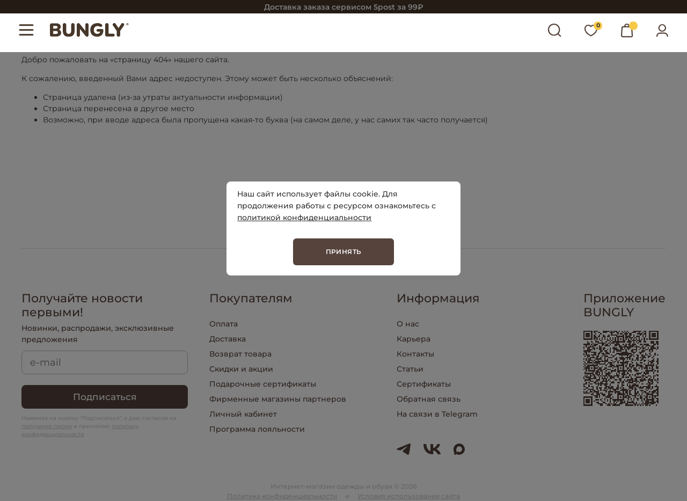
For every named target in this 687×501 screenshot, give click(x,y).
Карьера (413, 339)
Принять (344, 252)
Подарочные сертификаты (262, 384)
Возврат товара (240, 354)
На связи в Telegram (437, 414)
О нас (408, 324)
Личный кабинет (243, 414)
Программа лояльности (257, 429)
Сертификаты (424, 384)
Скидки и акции (241, 369)
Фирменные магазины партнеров (277, 399)
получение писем (46, 426)
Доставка (227, 339)
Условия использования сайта (408, 496)
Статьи (410, 369)
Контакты (415, 354)
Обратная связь (429, 399)
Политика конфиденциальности (282, 496)
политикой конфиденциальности (304, 217)
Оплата (223, 324)
